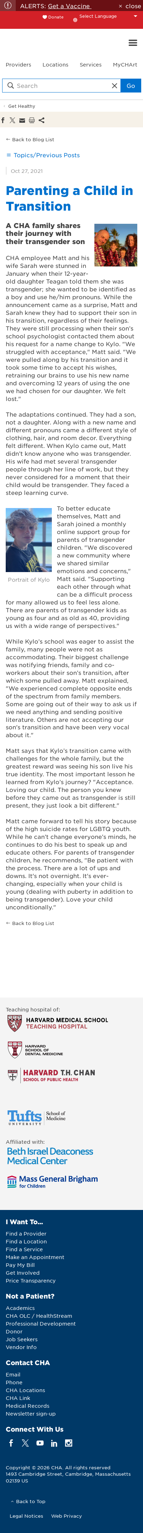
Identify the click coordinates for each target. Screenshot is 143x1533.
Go (131, 85)
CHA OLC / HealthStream (39, 1315)
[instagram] (68, 1443)
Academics (20, 1308)
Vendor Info (21, 1347)
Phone (14, 1382)
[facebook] (11, 1443)
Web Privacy (66, 1516)
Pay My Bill (20, 1265)
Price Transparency (31, 1280)
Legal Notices (26, 1516)
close (133, 5)
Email (13, 1374)
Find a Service (24, 1249)
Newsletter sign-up (31, 1413)
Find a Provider (26, 1233)
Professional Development (41, 1323)
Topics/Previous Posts (47, 154)
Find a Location (26, 1241)
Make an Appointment (35, 1257)
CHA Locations (25, 1390)
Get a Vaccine (70, 5)
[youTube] (39, 1443)
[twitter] (25, 1443)
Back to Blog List (33, 139)
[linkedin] (54, 1443)
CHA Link (18, 1398)
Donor (14, 1331)
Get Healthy (21, 106)
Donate (56, 16)
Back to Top (30, 1501)
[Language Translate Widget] (110, 16)
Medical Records (27, 1405)
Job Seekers (22, 1339)
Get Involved (23, 1272)
